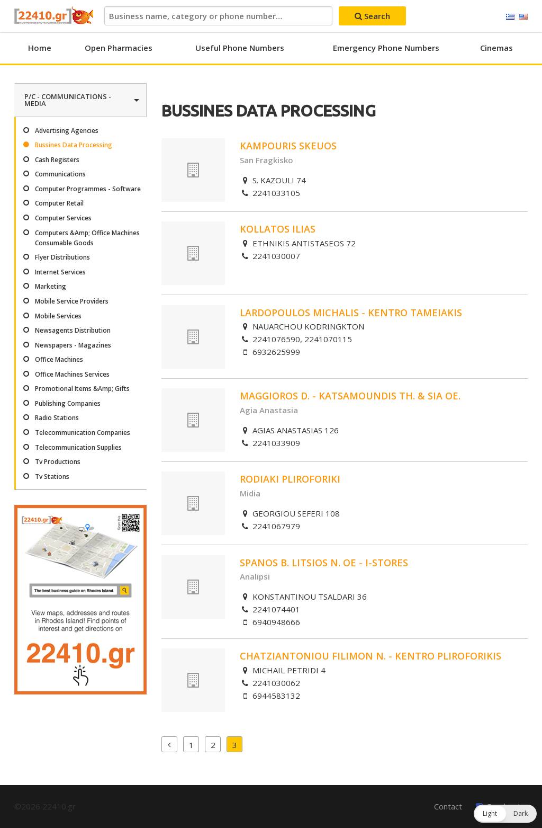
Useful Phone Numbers (239, 47)
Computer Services (63, 217)
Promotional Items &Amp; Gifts (82, 388)
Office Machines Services (72, 374)
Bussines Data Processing (73, 144)
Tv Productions (57, 461)
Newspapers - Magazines (73, 345)
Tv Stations (52, 476)
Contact (448, 806)
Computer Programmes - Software (88, 188)
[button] (505, 814)
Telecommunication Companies (82, 432)
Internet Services (60, 272)
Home (39, 47)
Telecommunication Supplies (78, 447)
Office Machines (59, 359)
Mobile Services (58, 315)
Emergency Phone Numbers (386, 47)
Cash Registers (57, 159)
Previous (169, 744)
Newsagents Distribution (73, 330)
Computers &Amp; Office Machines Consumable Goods (87, 237)
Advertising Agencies (66, 130)
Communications (60, 174)
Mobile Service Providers (72, 301)
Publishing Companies (68, 403)
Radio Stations (57, 417)
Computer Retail (59, 203)
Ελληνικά (510, 17)
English (523, 17)
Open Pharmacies (118, 47)
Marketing (50, 286)
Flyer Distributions (62, 257)
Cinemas (496, 47)
